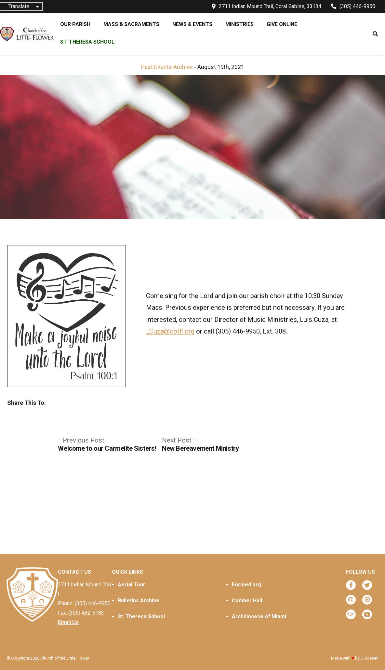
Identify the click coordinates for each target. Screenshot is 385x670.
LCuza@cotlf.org (170, 331)
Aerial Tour (131, 584)
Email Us (68, 622)
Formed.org (246, 584)
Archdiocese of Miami (259, 616)
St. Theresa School (141, 616)
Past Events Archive (167, 66)
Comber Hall (247, 600)
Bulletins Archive (138, 600)
